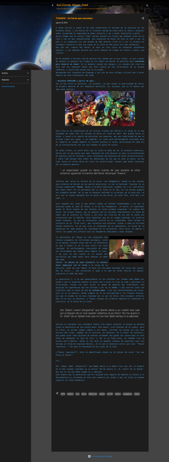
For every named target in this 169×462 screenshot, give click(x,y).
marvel (102, 394)
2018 (63, 394)
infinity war (93, 394)
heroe (84, 394)
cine (77, 394)
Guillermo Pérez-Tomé (72, 5)
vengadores (127, 394)
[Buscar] (147, 6)
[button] (143, 18)
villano (137, 394)
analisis (70, 394)
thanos (117, 394)
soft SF (110, 394)
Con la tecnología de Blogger (100, 456)
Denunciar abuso (8, 86)
